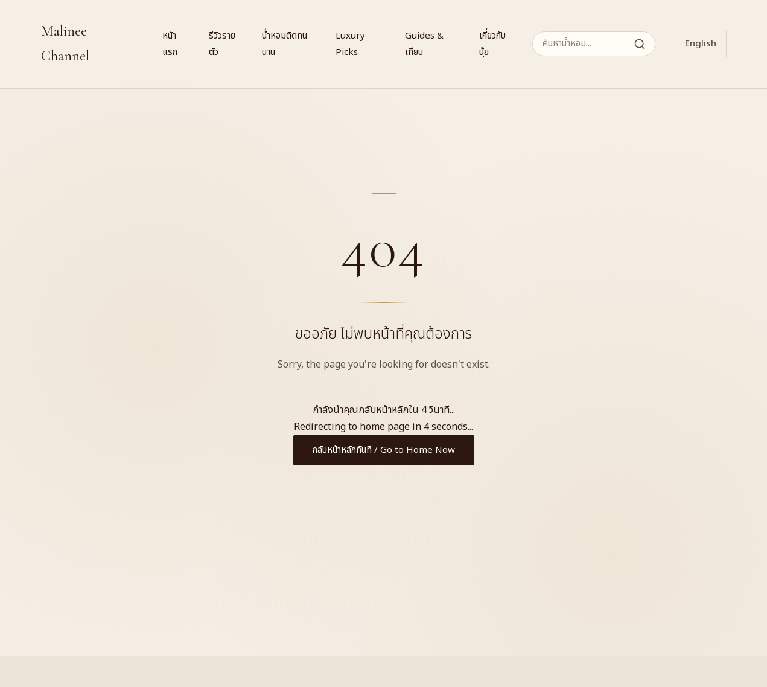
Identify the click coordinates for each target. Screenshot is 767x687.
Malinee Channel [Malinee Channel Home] (65, 43)
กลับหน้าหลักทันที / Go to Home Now (384, 450)
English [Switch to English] (700, 44)
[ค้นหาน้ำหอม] (593, 43)
